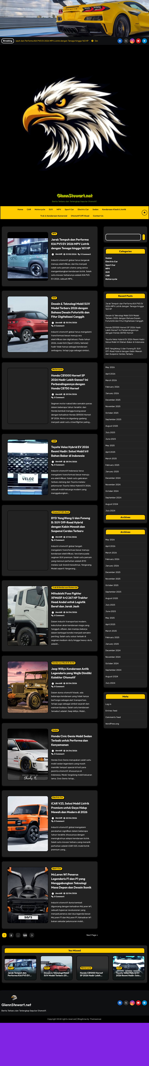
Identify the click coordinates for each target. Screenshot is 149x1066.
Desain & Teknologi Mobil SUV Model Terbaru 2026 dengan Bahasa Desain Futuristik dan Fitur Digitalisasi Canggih (70, 316)
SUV (51, 209)
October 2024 (112, 491)
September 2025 (113, 419)
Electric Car (83, 209)
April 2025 (110, 452)
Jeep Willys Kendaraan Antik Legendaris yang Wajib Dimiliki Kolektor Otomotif (68, 701)
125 (25, 978)
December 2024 (113, 478)
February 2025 (112, 465)
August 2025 (111, 426)
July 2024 (110, 511)
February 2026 (112, 387)
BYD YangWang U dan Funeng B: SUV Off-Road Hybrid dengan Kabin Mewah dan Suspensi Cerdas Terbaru (70, 544)
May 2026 (110, 367)
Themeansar (95, 1062)
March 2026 (111, 380)
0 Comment (86, 259)
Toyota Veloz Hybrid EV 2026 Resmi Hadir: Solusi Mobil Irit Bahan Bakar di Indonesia (70, 466)
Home (20, 209)
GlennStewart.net (74, 195)
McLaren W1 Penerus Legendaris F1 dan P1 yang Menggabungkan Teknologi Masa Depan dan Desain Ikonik (71, 921)
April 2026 (110, 374)
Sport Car (69, 209)
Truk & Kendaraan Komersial (53, 216)
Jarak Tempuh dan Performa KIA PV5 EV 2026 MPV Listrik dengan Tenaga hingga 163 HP (70, 245)
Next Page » (92, 978)
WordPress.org (112, 724)
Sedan (95, 209)
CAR (29, 209)
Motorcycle (40, 209)
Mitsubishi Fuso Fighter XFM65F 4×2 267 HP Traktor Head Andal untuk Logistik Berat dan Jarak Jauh (70, 623)
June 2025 (110, 439)
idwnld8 (56, 258)
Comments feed (113, 717)
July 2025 (110, 432)
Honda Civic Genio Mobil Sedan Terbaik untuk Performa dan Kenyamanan (69, 772)
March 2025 (111, 458)
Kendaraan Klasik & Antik (114, 209)
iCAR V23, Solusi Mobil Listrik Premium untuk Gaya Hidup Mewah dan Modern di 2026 (69, 844)
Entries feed (111, 711)
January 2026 (112, 393)
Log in (108, 704)
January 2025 (112, 471)
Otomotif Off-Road (80, 216)
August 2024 (111, 504)
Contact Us (98, 216)
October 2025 (111, 413)
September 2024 (113, 497)
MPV (59, 209)
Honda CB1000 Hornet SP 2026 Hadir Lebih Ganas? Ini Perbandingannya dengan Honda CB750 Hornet (70, 392)
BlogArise (82, 1062)
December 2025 (112, 400)
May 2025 (110, 445)
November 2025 (112, 406)
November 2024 (113, 484)
